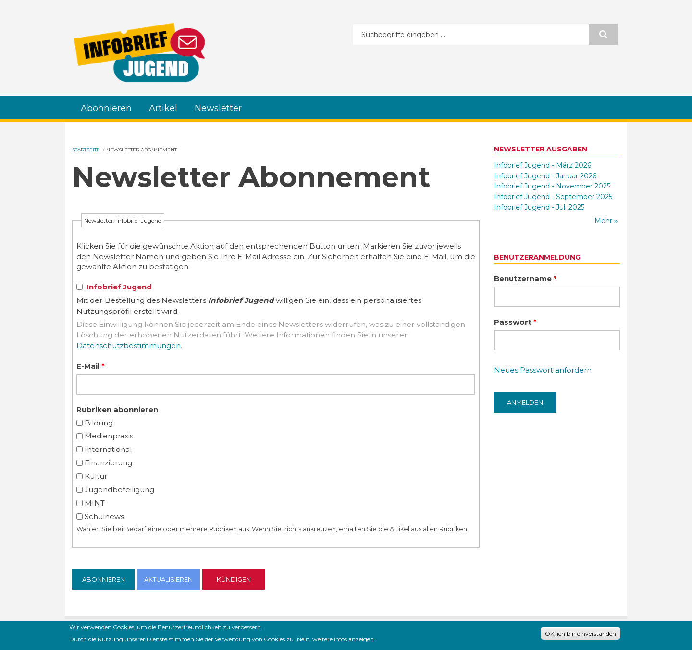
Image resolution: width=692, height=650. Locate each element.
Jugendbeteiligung (119, 489)
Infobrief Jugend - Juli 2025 (539, 207)
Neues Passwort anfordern (543, 370)
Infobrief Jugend (119, 286)
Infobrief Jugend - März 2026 (542, 165)
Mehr (604, 220)
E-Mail (90, 366)
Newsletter (218, 108)
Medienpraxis (109, 435)
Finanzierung (108, 462)
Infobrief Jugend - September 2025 (553, 196)
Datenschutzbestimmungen (128, 345)
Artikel (163, 108)
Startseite (86, 150)
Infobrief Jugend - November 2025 (552, 186)
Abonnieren (106, 108)
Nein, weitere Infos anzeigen (335, 639)
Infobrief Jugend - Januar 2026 (545, 176)
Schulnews (104, 516)
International (108, 449)
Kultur (96, 476)
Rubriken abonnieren (117, 409)
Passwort (515, 321)
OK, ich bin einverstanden (580, 633)
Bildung (99, 422)
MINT (95, 503)
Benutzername (525, 278)
